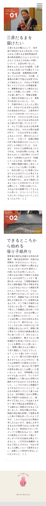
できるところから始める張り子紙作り (22, 245)
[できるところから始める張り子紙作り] (23, 222)
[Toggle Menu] (39, 5)
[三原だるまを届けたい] (23, 19)
